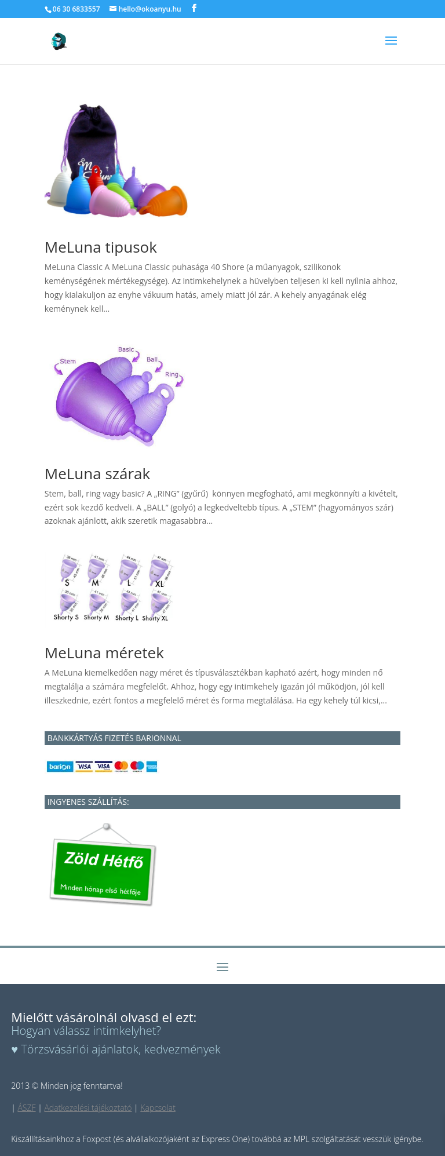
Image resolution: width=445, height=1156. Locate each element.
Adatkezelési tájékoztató (88, 1107)
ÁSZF (26, 1107)
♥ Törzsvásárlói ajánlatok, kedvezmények (116, 1049)
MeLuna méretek (104, 652)
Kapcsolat (158, 1107)
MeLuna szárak (97, 473)
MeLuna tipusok (101, 246)
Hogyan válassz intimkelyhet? (86, 1030)
